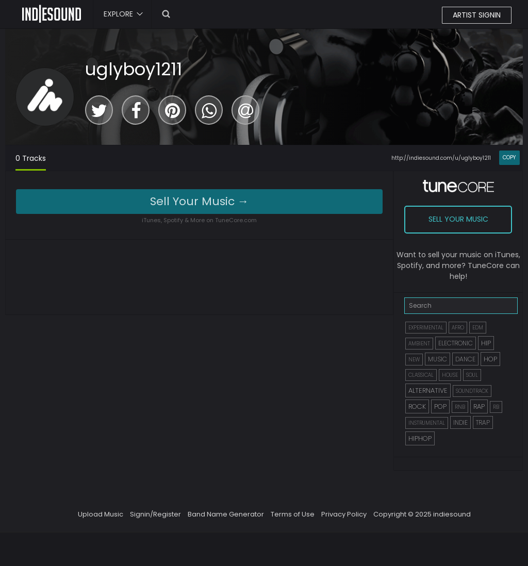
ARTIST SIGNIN (477, 15)
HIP (486, 343)
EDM (477, 327)
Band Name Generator (226, 514)
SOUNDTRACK (472, 391)
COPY (509, 157)
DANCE (465, 359)
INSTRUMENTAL (426, 423)
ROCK (417, 406)
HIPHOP (420, 438)
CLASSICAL (421, 375)
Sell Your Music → (199, 201)
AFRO (458, 327)
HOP (490, 359)
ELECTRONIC (455, 343)
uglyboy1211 (133, 69)
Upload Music (100, 514)
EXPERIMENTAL (425, 327)
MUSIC (437, 359)
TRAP (483, 422)
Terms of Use (293, 514)
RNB (460, 407)
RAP (479, 406)
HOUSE (450, 375)
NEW (414, 359)
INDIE (460, 422)
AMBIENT (419, 343)
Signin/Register (155, 514)
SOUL (472, 375)
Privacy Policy (344, 514)
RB (496, 407)
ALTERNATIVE (428, 390)
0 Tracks (30, 158)
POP (440, 406)
